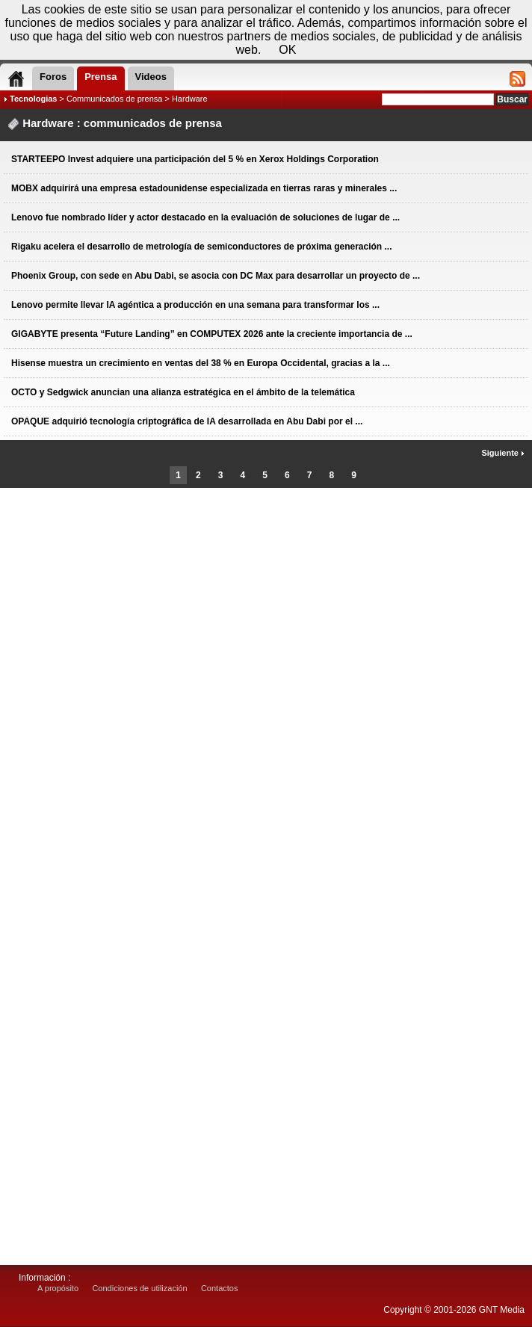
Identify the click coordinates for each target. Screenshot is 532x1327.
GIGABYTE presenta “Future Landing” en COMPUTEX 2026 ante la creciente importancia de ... (211, 334)
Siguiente (503, 452)
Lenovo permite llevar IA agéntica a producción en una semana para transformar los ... (195, 305)
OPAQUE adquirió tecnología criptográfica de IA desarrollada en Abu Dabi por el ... (186, 421)
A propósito (57, 1288)
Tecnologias (33, 98)
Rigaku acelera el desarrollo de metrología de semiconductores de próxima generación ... (201, 246)
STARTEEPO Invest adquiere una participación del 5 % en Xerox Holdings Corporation (195, 159)
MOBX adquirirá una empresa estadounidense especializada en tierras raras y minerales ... (204, 188)
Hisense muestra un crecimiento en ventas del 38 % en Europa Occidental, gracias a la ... (200, 363)
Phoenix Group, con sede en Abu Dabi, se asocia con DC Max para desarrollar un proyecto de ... (215, 275)
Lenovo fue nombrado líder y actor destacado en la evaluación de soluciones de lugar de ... (205, 217)
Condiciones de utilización (139, 1288)
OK (287, 49)
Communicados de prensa (114, 98)
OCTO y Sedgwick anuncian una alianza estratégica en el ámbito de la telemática (183, 392)
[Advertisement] (266, 549)
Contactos (219, 1288)
